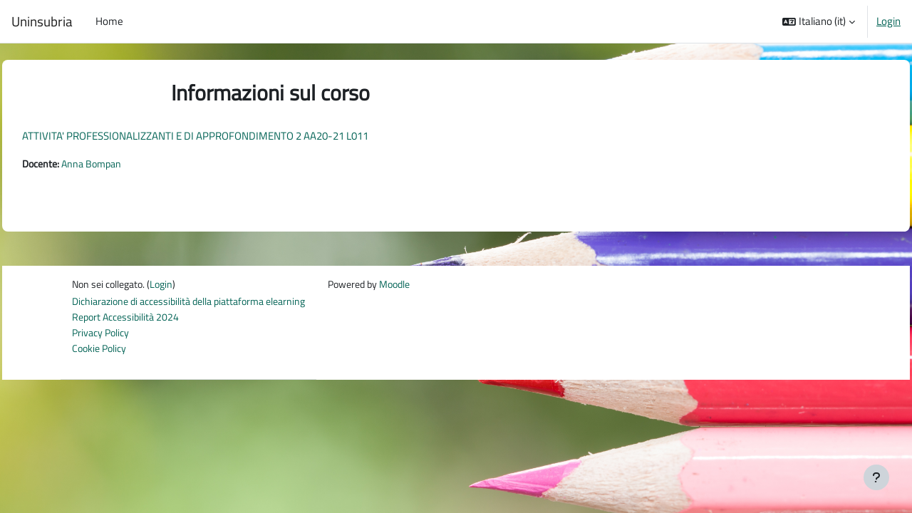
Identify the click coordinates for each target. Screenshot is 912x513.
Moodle (420, 285)
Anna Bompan (129, 164)
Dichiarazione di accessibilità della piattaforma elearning (198, 304)
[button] (818, 21)
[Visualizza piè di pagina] (876, 477)
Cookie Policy (101, 351)
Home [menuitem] (109, 21)
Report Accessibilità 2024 (128, 319)
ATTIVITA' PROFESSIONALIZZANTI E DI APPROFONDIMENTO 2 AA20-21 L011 (227, 136)
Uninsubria (42, 21)
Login (888, 21)
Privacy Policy (102, 336)
